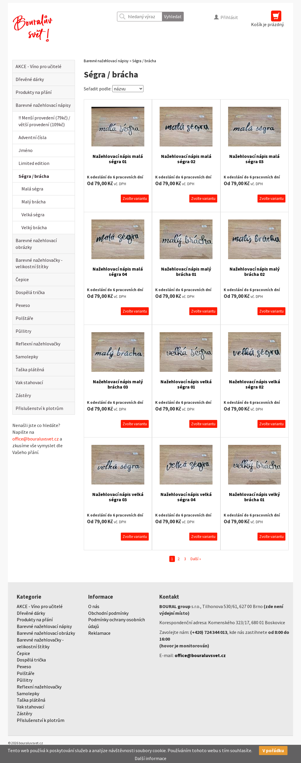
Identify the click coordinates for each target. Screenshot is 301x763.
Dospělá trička (30, 292)
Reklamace (99, 633)
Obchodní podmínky (108, 613)
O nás (93, 606)
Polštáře (24, 318)
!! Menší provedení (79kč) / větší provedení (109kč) (44, 121)
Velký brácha (34, 227)
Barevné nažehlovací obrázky (36, 243)
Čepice (22, 279)
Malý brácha (33, 202)
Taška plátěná (30, 369)
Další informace (150, 758)
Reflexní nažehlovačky (38, 344)
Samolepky (27, 356)
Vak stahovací (29, 382)
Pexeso (23, 305)
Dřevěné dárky (30, 79)
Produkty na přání (33, 92)
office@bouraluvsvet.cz (35, 439)
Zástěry (23, 395)
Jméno (26, 150)
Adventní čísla (32, 137)
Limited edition (34, 163)
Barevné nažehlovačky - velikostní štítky (39, 263)
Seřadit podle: (97, 89)
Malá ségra (32, 189)
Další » (195, 558)
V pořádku (273, 750)
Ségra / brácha (34, 176)
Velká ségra (32, 214)
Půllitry (23, 331)
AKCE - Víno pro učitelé (38, 66)
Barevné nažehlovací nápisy (43, 105)
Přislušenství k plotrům (39, 408)
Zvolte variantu (135, 198)
